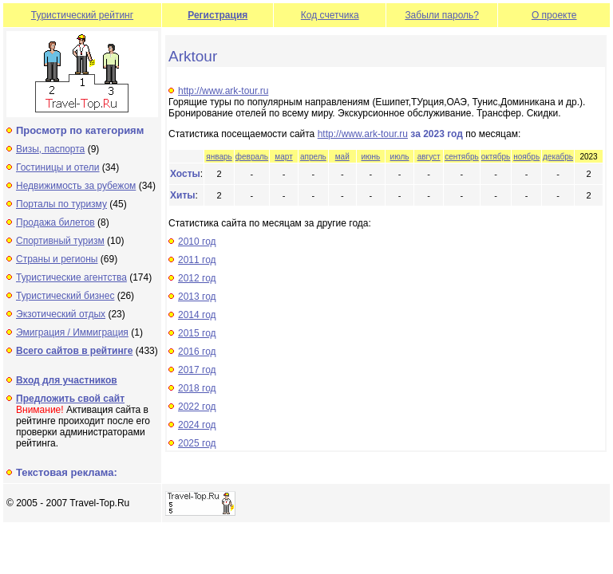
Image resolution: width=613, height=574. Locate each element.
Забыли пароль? (442, 15)
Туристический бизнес (65, 295)
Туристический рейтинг (82, 15)
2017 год (197, 369)
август (429, 156)
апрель (313, 156)
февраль (251, 156)
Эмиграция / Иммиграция (72, 332)
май (342, 156)
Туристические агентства (71, 277)
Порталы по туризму (61, 204)
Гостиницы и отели (58, 167)
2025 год (197, 443)
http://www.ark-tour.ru (223, 90)
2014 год (197, 314)
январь (218, 156)
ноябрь (526, 156)
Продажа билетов (55, 222)
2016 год (197, 351)
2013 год (197, 296)
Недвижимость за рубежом (76, 185)
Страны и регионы (57, 259)
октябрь (496, 156)
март (283, 156)
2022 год (197, 406)
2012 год (197, 278)
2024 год (197, 425)
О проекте (554, 15)
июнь (370, 156)
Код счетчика (330, 15)
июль (399, 156)
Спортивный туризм (60, 240)
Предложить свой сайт (70, 398)
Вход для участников (66, 380)
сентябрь (462, 156)
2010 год (197, 241)
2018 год (197, 388)
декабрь (558, 156)
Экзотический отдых (60, 314)
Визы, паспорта (50, 149)
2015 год (197, 333)
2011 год (197, 259)
